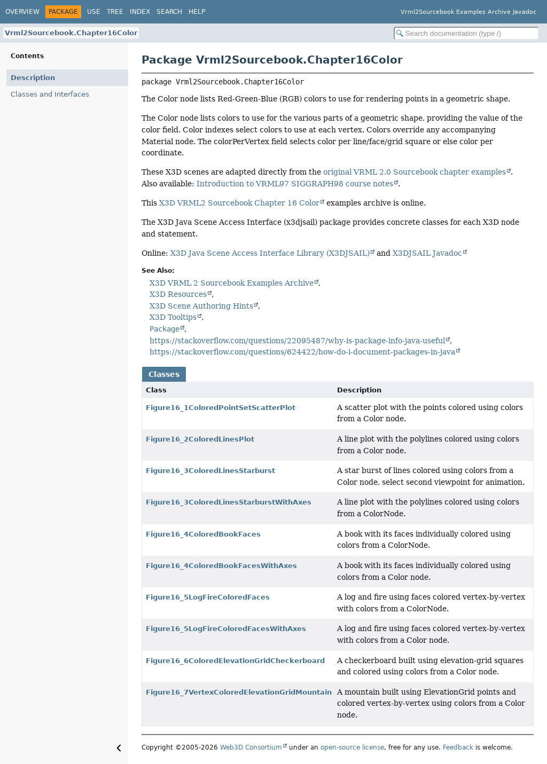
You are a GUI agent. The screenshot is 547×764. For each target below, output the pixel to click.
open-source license (352, 747)
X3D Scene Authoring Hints (201, 306)
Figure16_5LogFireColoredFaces (208, 597)
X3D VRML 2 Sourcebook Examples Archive (232, 283)
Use (93, 11)
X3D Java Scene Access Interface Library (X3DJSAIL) (270, 253)
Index (140, 11)
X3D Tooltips (173, 317)
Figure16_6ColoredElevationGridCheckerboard (235, 661)
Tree (115, 11)
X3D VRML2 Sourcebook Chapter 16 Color (239, 203)
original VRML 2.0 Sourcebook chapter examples (414, 172)
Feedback (458, 747)
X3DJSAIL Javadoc (427, 253)
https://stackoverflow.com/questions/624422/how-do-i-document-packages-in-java (302, 352)
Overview (22, 11)
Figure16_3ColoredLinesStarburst (210, 471)
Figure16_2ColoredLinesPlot (200, 439)
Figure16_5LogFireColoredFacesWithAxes (226, 629)
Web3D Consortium (251, 747)
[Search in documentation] (466, 33)
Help (197, 11)
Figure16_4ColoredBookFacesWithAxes (221, 566)
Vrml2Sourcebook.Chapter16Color (71, 33)
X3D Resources (178, 294)
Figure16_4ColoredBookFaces (203, 534)
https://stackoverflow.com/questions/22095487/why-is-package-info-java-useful (297, 340)
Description (33, 78)
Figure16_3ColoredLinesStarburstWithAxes (228, 502)
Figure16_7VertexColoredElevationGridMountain (239, 692)
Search (169, 11)
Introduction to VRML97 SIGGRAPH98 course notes (295, 183)
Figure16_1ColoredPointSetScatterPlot (220, 408)
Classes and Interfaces (50, 94)
